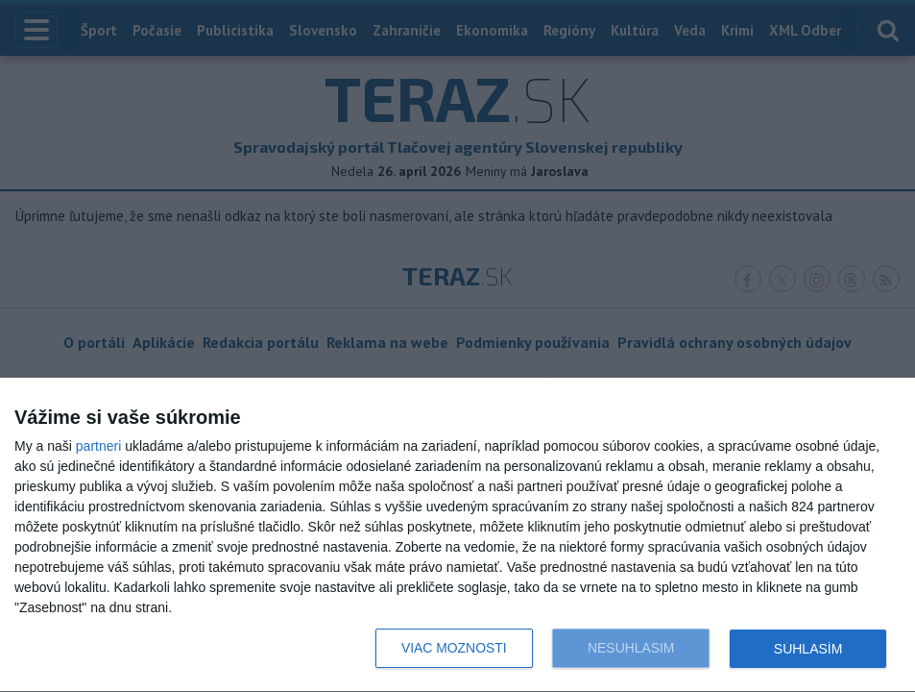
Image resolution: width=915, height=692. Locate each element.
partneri (98, 446)
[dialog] (457, 535)
